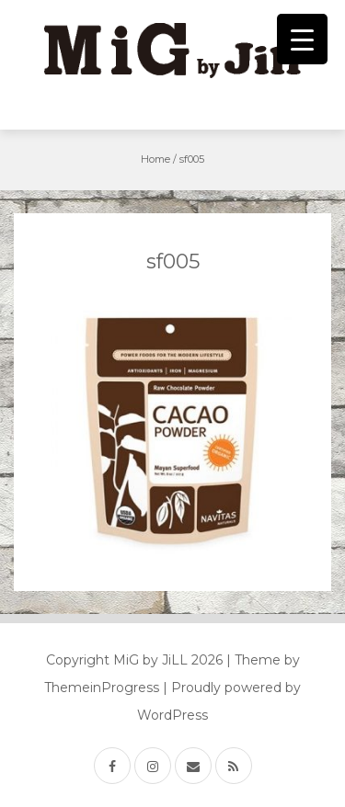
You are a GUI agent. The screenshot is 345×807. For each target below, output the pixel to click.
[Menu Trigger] (302, 39)
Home (155, 159)
